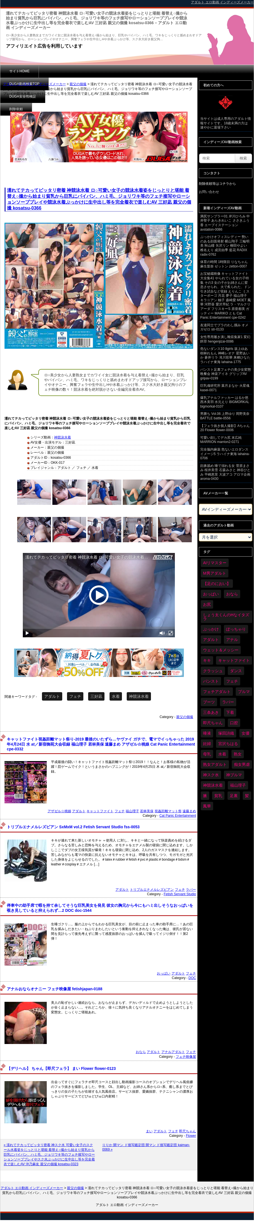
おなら (141, 1052)
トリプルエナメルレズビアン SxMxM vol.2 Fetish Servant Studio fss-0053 (73, 827)
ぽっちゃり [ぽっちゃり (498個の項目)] (236, 629)
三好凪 (96, 696)
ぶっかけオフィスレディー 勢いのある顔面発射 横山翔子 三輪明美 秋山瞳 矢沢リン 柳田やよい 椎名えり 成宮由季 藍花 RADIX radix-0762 (224, 245)
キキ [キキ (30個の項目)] (207, 660)
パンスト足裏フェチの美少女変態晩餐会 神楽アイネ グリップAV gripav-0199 (225, 374)
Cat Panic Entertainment (177, 816)
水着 (116, 696)
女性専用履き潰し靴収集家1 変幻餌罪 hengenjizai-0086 (225, 339)
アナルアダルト (173, 1052)
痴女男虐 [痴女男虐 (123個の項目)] (242, 764)
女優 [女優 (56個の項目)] (245, 733)
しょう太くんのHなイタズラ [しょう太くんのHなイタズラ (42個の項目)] (226, 617)
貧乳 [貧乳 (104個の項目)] (218, 795)
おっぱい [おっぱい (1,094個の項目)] (211, 594)
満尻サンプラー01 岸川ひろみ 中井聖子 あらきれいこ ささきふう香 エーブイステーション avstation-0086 (225, 222)
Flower (191, 1136)
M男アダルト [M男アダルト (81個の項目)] (214, 573)
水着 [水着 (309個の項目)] (222, 754)
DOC (192, 978)
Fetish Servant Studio (180, 894)
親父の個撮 (78, 84)
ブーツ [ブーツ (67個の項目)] (209, 702)
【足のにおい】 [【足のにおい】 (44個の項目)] (217, 583)
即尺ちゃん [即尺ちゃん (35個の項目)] (213, 723)
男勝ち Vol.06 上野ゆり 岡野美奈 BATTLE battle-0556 (224, 416)
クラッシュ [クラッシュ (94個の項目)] (213, 671)
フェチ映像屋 (186, 1057)
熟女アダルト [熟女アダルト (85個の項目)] (215, 764)
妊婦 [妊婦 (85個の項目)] (207, 743)
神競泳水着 (62, 437)
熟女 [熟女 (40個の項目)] (238, 754)
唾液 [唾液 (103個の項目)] (207, 733)
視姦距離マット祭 (168, 811)
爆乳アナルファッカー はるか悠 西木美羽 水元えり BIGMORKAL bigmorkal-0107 (224, 402)
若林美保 (146, 811)
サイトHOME (19, 71)
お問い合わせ (209, 192)
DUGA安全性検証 (109, 71)
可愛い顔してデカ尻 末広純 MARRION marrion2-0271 (221, 440)
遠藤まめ (189, 811)
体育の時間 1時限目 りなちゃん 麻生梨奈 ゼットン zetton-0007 (224, 264)
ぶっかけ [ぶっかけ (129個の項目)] (211, 629)
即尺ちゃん (187, 1131)
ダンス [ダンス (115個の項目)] (236, 671)
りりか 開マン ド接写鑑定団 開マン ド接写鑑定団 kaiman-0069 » (146, 1147)
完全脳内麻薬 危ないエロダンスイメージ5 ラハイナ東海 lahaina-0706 (225, 453)
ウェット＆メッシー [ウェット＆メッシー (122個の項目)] (221, 650)
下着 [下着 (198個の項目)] (230, 712)
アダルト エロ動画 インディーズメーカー (34, 84)
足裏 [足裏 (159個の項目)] (234, 795)
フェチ (75, 696)
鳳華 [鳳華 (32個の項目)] (207, 806)
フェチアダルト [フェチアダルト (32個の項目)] (217, 691)
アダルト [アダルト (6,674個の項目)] (211, 639)
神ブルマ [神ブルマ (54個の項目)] (234, 775)
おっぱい (163, 973)
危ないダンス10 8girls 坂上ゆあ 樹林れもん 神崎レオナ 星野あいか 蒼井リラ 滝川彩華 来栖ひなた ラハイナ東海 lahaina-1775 (225, 355)
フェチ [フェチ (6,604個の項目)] (232, 681)
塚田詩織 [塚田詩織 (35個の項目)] (226, 733)
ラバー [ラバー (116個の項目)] (228, 702)
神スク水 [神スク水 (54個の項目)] (211, 775)
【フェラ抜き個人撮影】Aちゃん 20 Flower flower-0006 (225, 428)
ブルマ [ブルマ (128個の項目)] (244, 691)
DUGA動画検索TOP (63, 71)
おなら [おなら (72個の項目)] (232, 594)
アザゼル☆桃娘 (59, 811)
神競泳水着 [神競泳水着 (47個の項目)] (213, 785)
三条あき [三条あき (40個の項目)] (211, 712)
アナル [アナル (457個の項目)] (232, 639)
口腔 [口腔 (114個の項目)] (234, 723)
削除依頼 (148, 71)
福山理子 (132, 811)
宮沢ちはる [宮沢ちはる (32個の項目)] (228, 743)
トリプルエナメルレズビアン (152, 890)
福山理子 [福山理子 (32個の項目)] (238, 785)
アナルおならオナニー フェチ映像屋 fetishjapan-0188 (54, 989)
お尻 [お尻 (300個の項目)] (207, 604)
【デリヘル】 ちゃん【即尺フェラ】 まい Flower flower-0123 (61, 1068)
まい (149, 1131)
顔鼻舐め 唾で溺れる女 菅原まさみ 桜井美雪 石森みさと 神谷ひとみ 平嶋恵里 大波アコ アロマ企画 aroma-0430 (225, 472)
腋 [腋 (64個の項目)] (205, 795)
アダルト (52, 696)
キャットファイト (99, 811)
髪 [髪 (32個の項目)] (247, 795)
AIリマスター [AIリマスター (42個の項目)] (214, 563)
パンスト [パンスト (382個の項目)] (211, 681)
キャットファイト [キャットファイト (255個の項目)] (234, 660)
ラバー (191, 890)
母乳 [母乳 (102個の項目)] (207, 754)
